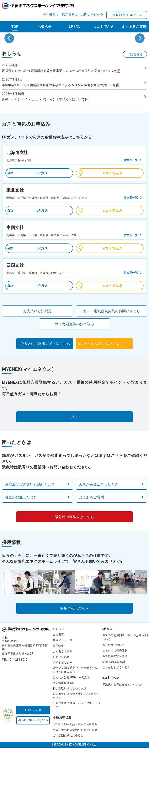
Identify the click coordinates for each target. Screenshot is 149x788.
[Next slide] (140, 58)
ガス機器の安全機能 (115, 697)
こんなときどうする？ (116, 708)
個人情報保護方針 (64, 723)
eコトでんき (104, 26)
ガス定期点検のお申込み (68, 776)
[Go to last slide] (9, 58)
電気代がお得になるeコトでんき (122, 725)
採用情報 (58, 686)
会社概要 (58, 675)
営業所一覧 (131, 201)
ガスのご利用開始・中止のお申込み (75, 765)
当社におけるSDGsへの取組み (72, 718)
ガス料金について (113, 685)
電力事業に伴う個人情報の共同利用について (76, 736)
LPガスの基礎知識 (113, 702)
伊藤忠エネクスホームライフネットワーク (76, 746)
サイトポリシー (62, 703)
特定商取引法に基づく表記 (69, 729)
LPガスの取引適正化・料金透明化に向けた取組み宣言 (75, 710)
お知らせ (45, 26)
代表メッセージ (62, 681)
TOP (14, 26)
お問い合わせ (61, 697)
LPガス (74, 26)
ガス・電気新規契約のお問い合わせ (75, 770)
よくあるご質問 (134, 26)
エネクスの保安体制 (115, 691)
